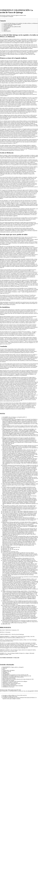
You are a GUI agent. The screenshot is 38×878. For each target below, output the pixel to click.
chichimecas (25, 364)
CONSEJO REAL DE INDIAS (8, 670)
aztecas (17, 364)
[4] (14, 74)
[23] (31, 225)
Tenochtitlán (2, 94)
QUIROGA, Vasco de (6, 671)
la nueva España (27, 493)
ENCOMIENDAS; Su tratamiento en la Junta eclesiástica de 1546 (15, 674)
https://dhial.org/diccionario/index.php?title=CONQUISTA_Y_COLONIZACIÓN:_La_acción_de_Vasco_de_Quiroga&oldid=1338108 (19, 690)
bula (24, 467)
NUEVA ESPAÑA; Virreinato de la (9, 684)
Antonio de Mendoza (26, 103)
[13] (35, 137)
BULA (3, 669)
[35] (25, 329)
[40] (21, 400)
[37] (24, 340)
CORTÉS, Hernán (5, 673)
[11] (9, 118)
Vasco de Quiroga (3, 39)
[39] (10, 343)
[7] (7, 95)
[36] (34, 335)
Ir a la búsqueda (10, 16)
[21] (29, 201)
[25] (9, 243)
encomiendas (25, 139)
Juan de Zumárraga (19, 576)
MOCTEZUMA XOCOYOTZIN (8, 678)
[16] (4, 164)
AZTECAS (4, 668)
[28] (3, 267)
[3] (3, 71)
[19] (22, 187)
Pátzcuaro (17, 621)
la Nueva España (4, 358)
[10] (27, 112)
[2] (27, 52)
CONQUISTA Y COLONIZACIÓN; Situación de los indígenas (14, 681)
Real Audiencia (12, 387)
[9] (20, 105)
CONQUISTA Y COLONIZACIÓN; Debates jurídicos (13, 677)
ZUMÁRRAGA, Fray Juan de (8, 686)
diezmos (29, 110)
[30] (18, 284)
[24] (23, 231)
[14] (16, 142)
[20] (4, 192)
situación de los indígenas (11, 364)
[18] (30, 179)
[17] (3, 174)
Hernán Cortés (26, 63)
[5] (24, 82)
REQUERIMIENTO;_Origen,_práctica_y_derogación (13, 667)
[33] (4, 318)
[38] (7, 342)
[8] (33, 98)
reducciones (14, 269)
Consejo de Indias (4, 82)
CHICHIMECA (5, 672)
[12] (22, 126)
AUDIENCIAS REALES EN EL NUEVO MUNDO (12, 685)
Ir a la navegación (3, 16)
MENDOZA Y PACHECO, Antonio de (10, 682)
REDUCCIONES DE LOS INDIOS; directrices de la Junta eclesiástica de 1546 (17, 679)
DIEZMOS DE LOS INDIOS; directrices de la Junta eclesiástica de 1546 (16, 675)
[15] (28, 148)
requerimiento (30, 209)
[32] (22, 297)
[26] (6, 255)
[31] (9, 292)
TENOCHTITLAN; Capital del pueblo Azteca (11, 683)
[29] (10, 273)
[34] (25, 321)
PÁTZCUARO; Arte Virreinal (8, 680)
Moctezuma (17, 147)
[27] (18, 261)
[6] (7, 88)
